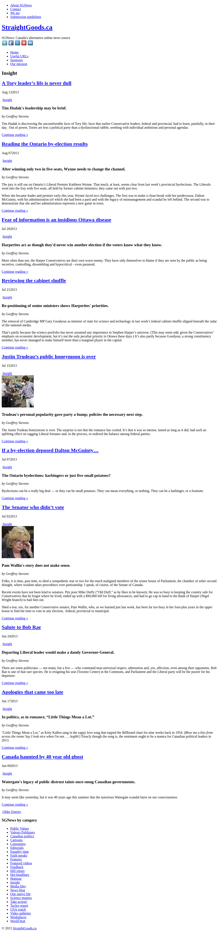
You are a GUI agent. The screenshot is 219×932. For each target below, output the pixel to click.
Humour (16, 878)
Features (16, 859)
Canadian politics (22, 836)
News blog (17, 890)
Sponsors (16, 60)
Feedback (16, 867)
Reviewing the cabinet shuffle (34, 280)
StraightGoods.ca (27, 27)
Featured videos (21, 863)
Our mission (18, 64)
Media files (18, 886)
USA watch (18, 909)
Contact (15, 9)
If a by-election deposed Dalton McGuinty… (50, 450)
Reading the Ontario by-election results (45, 144)
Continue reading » (15, 135)
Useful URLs (19, 56)
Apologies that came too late (32, 692)
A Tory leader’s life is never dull (36, 83)
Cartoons (16, 840)
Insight (7, 100)
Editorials (17, 848)
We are (15, 13)
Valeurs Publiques (22, 832)
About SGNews (21, 5)
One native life (20, 894)
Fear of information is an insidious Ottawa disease (56, 219)
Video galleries (20, 913)
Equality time (19, 851)
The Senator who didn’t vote (33, 507)
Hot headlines (19, 875)
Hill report (17, 871)
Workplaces (18, 917)
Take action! (18, 902)
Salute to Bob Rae (21, 627)
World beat (17, 921)
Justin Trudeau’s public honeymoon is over (49, 356)
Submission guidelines (25, 17)
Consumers (18, 844)
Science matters (21, 898)
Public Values (19, 828)
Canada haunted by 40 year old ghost (42, 756)
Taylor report (19, 905)
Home (14, 52)
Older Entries (11, 812)
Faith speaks (18, 855)
